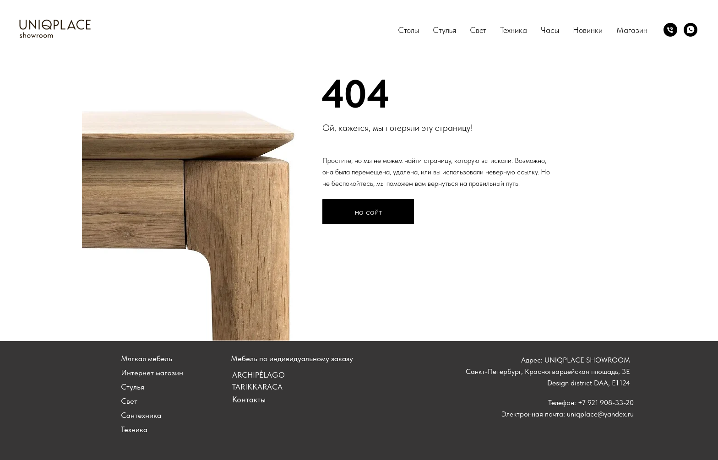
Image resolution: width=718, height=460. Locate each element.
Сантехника (141, 415)
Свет (478, 30)
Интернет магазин (152, 372)
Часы (550, 30)
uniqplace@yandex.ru (600, 414)
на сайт (368, 211)
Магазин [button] (631, 30)
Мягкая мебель (146, 358)
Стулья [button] (444, 30)
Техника (513, 30)
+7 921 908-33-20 (606, 402)
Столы (408, 30)
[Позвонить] (670, 30)
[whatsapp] (690, 30)
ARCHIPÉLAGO (258, 374)
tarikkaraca (257, 386)
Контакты (249, 399)
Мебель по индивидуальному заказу (292, 358)
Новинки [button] (588, 30)
